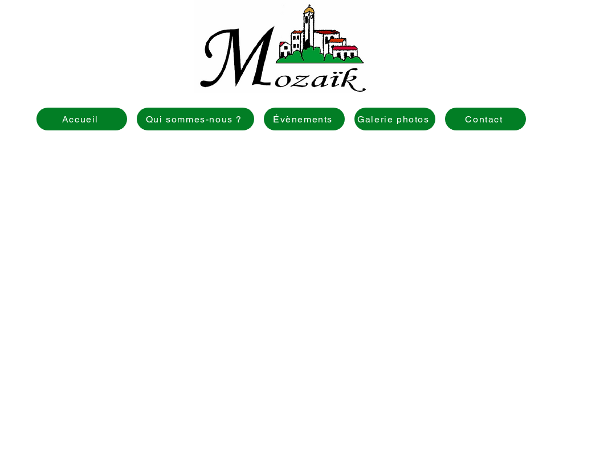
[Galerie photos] (394, 119)
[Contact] (485, 119)
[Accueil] (81, 119)
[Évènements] (304, 119)
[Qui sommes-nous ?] (195, 119)
